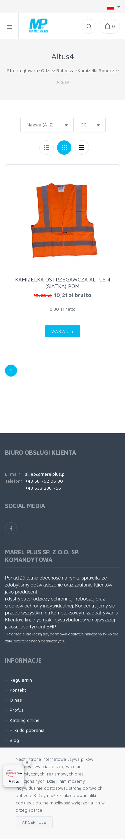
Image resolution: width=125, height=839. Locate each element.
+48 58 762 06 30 (44, 481)
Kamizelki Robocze (97, 70)
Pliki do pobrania (27, 730)
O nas (16, 700)
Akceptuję (34, 822)
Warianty (62, 331)
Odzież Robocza (58, 70)
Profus (17, 710)
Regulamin (21, 680)
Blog (14, 740)
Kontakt (18, 690)
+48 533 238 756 (43, 488)
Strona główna (22, 70)
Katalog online (25, 720)
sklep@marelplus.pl (45, 474)
